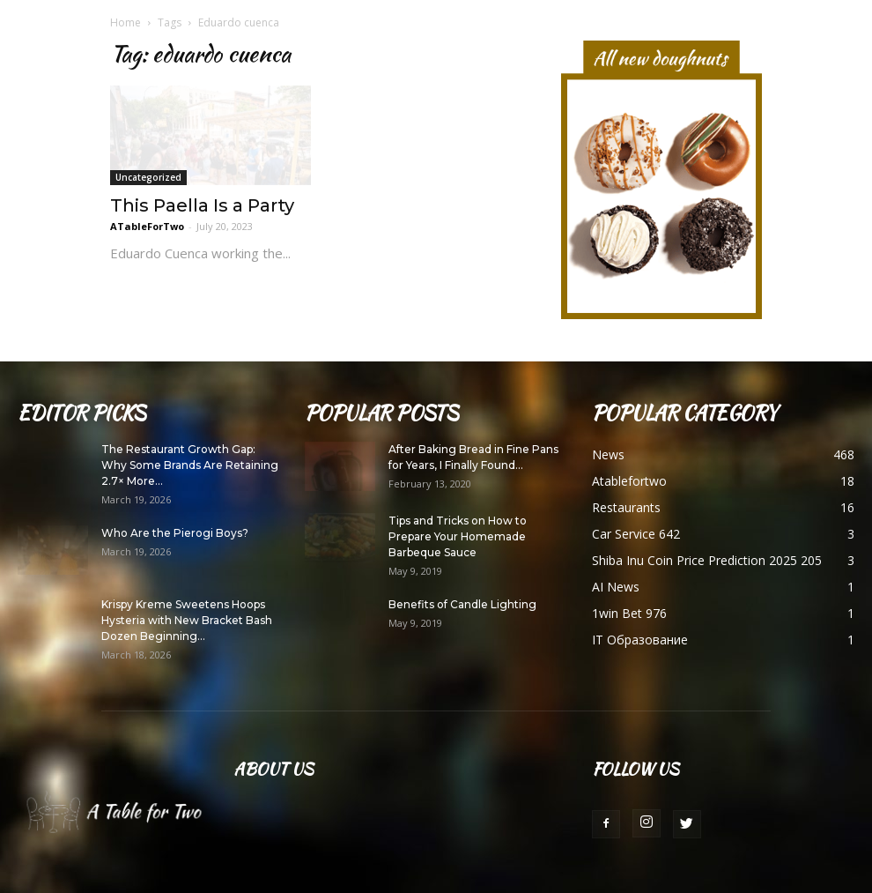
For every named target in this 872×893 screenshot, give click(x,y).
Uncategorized (148, 177)
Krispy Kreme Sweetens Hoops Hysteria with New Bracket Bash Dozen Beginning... (186, 620)
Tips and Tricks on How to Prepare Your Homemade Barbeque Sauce (457, 536)
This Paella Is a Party (202, 205)
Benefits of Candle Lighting (462, 604)
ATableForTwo (147, 226)
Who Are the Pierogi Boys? (174, 533)
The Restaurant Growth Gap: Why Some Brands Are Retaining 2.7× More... (189, 465)
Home (125, 22)
